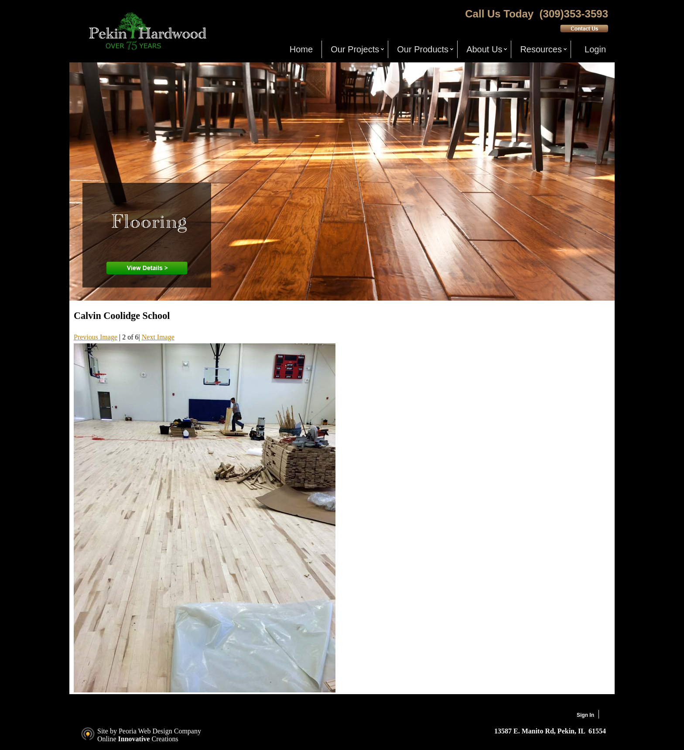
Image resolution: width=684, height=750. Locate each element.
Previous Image (95, 337)
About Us (484, 49)
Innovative (134, 739)
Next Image (158, 337)
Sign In (585, 715)
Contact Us (584, 28)
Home (301, 49)
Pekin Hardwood (146, 31)
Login (595, 49)
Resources (541, 49)
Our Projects (355, 49)
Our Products (422, 49)
